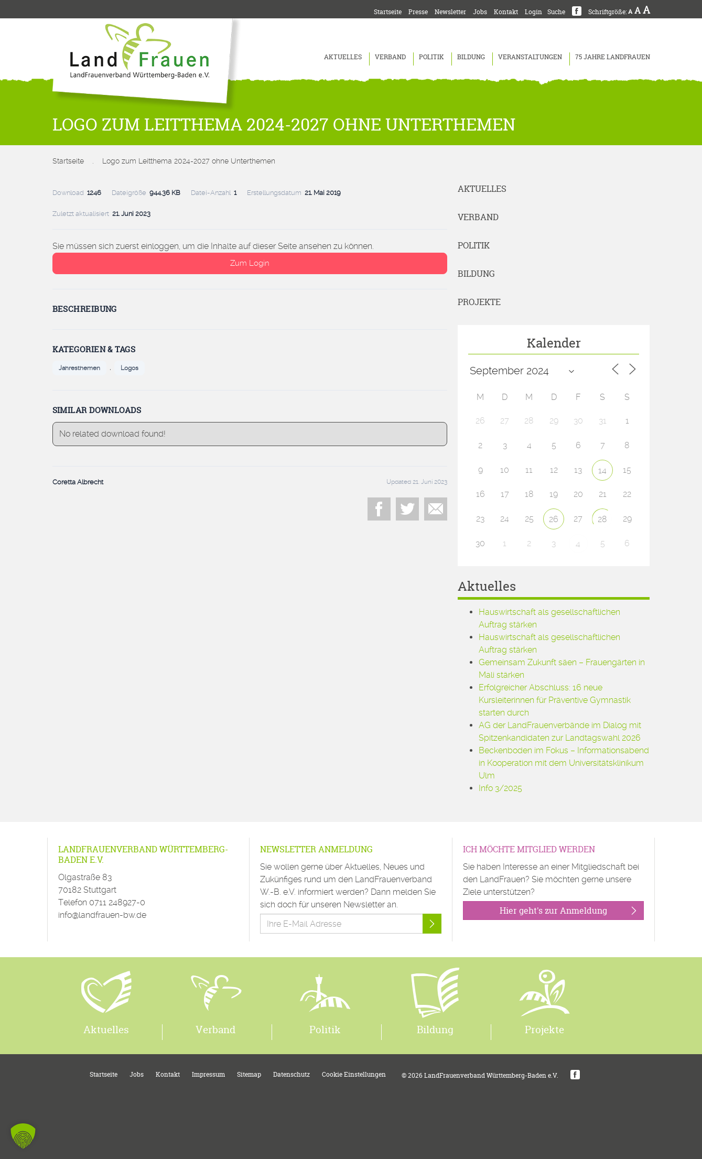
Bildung (471, 56)
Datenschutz (291, 1074)
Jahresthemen (79, 368)
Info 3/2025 (500, 788)
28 (602, 519)
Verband (390, 56)
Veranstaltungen (530, 56)
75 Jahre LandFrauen (612, 56)
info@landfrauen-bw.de (102, 915)
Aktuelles (343, 56)
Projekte (479, 302)
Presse (418, 11)
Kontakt (506, 11)
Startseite (388, 11)
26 (553, 519)
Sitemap (249, 1074)
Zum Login (249, 263)
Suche (556, 11)
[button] (23, 1136)
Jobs (480, 11)
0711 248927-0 (117, 902)
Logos (129, 368)
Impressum (208, 1074)
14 (602, 470)
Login (533, 11)
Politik (431, 56)
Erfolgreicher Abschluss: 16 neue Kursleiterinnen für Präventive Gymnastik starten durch (555, 700)
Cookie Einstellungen (354, 1074)
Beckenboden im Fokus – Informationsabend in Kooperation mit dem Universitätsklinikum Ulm (564, 763)
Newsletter (450, 11)
